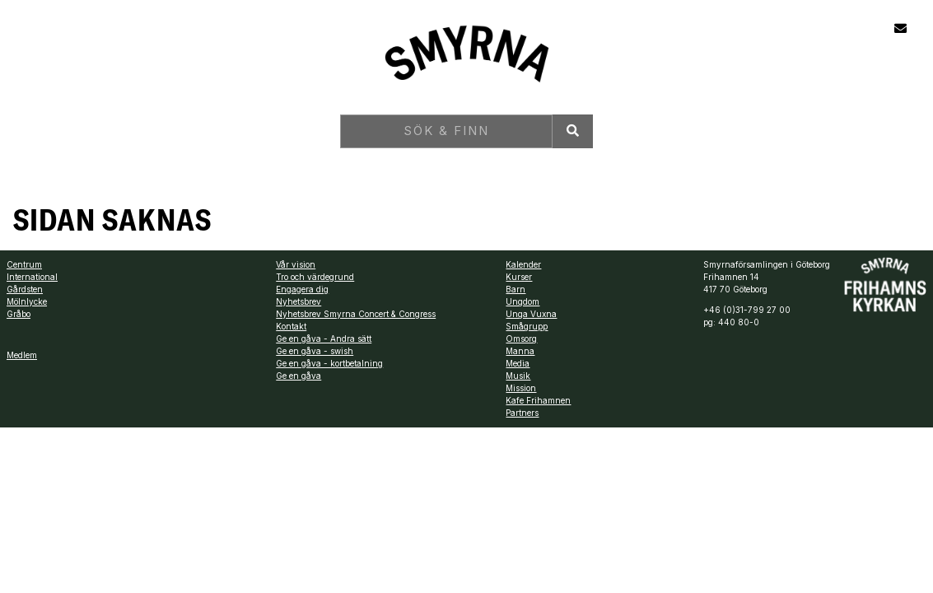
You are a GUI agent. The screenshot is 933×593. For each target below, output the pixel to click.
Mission (521, 388)
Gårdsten (25, 289)
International (32, 277)
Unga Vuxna (531, 314)
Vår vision (295, 264)
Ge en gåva (298, 376)
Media (517, 363)
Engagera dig (302, 289)
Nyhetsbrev (298, 301)
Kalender (523, 264)
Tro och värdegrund (315, 277)
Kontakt (291, 326)
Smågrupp (527, 326)
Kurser (519, 277)
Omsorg (521, 338)
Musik (518, 376)
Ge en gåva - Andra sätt (323, 338)
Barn (515, 289)
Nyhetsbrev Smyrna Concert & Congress (356, 314)
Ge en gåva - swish (314, 351)
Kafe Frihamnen (538, 400)
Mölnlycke (27, 301)
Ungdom (522, 301)
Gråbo (18, 314)
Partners (522, 413)
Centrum (24, 264)
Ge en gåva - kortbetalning (329, 363)
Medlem (22, 355)
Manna (520, 351)
